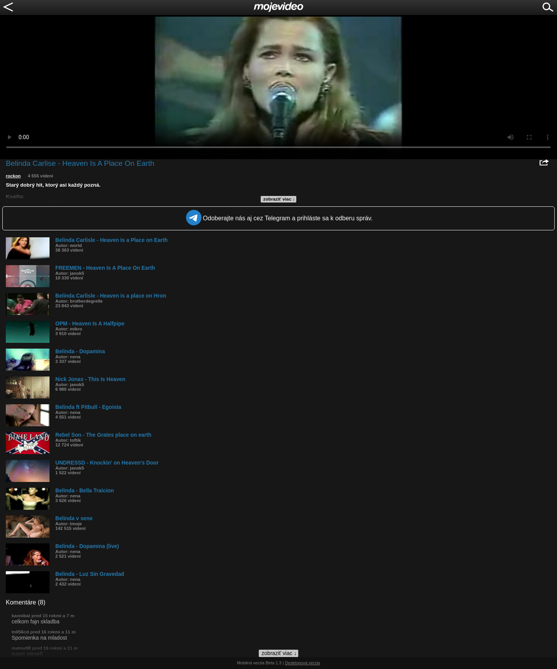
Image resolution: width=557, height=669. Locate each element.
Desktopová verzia (302, 662)
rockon (13, 176)
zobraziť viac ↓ (279, 199)
